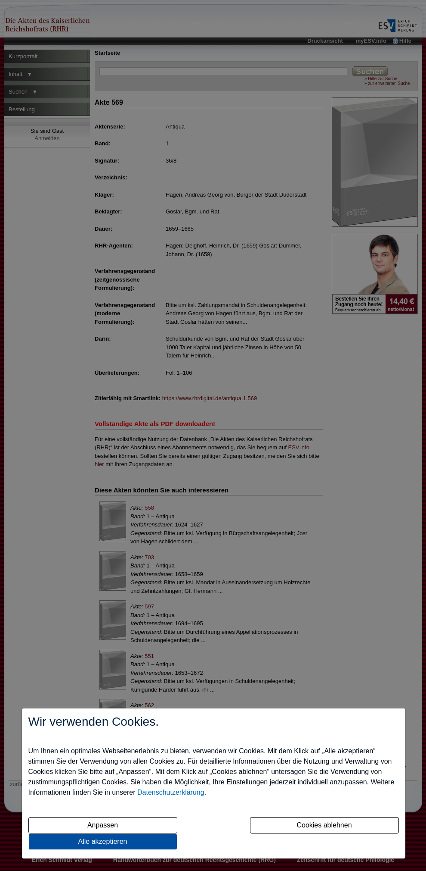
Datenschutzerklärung (170, 792)
